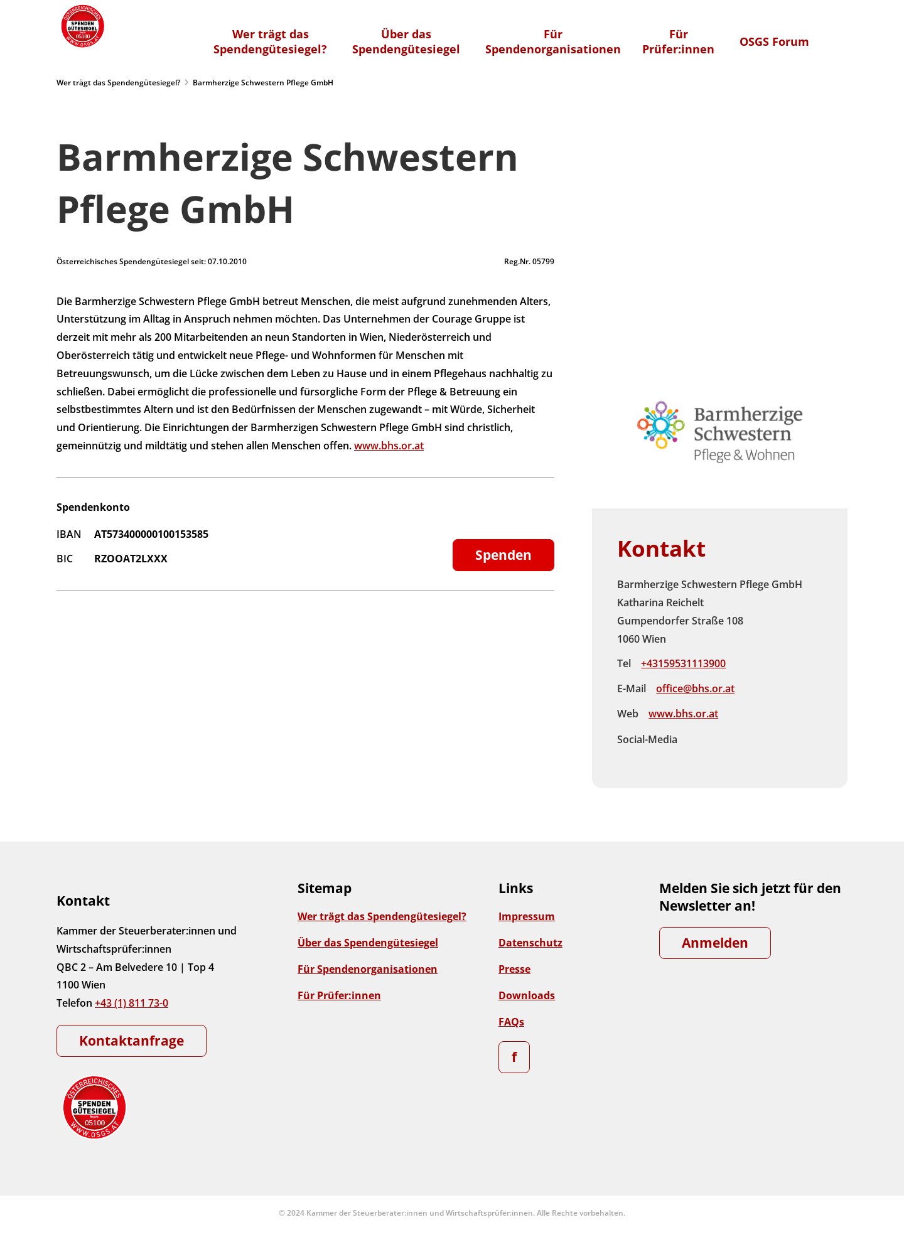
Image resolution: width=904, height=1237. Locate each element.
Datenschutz (530, 943)
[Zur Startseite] (81, 26)
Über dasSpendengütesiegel (406, 41)
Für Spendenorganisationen (368, 969)
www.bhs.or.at (389, 445)
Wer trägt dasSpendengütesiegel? (270, 41)
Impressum (526, 916)
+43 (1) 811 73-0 (131, 1003)
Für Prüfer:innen (339, 995)
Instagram (724, 740)
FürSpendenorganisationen (553, 41)
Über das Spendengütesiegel (368, 943)
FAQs (511, 1022)
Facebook (697, 740)
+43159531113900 (683, 663)
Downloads (526, 995)
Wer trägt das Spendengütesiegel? (118, 82)
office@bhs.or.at (695, 688)
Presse (514, 969)
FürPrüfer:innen (678, 41)
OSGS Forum (774, 41)
